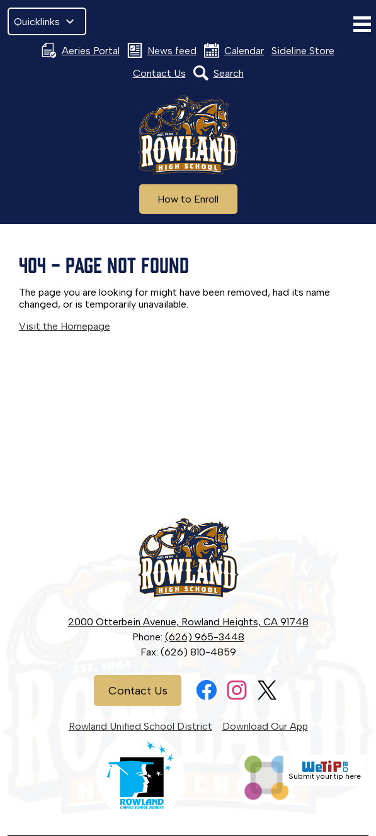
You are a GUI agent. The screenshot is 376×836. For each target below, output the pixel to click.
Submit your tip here (324, 770)
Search (218, 73)
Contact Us (159, 73)
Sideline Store (302, 51)
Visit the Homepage (64, 326)
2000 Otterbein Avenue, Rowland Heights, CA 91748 (188, 622)
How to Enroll (188, 199)
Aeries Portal (81, 50)
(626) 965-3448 (204, 637)
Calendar (234, 50)
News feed (162, 50)
